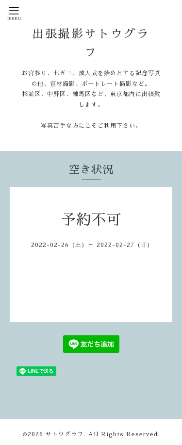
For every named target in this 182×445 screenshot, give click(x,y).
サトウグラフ (64, 434)
